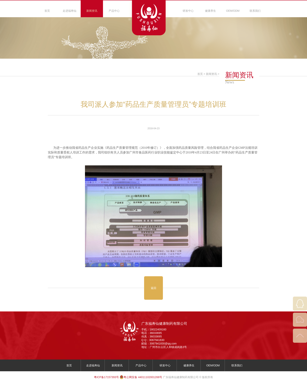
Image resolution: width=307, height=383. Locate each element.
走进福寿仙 (69, 10)
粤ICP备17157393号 (106, 377)
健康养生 (210, 10)
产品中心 (114, 10)
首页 (47, 10)
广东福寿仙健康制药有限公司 (164, 324)
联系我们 (255, 10)
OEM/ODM (232, 10)
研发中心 (188, 10)
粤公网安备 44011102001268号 (141, 377)
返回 (153, 288)
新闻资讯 (91, 10)
